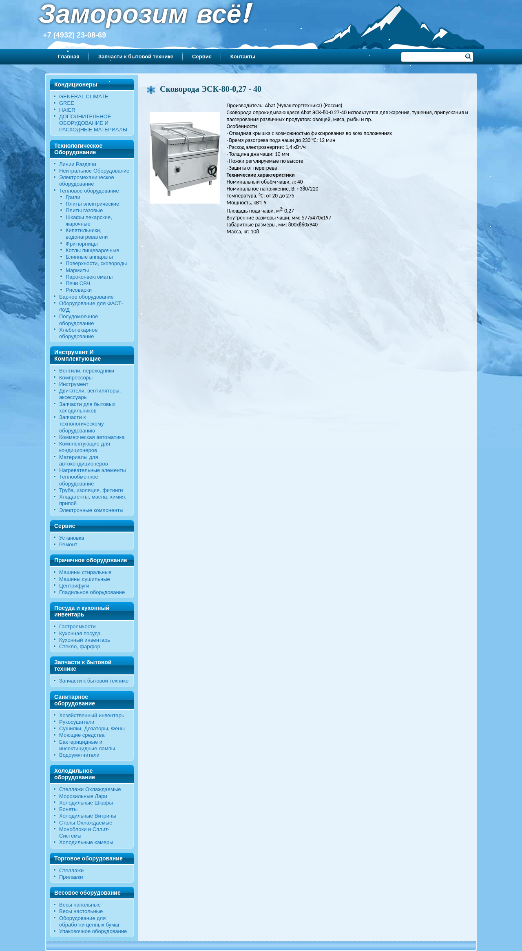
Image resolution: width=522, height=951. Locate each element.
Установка (71, 538)
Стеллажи (71, 870)
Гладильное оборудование (92, 592)
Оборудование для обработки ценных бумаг (89, 921)
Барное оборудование (86, 297)
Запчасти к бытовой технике (135, 56)
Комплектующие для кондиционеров (84, 447)
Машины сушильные (84, 579)
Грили (73, 197)
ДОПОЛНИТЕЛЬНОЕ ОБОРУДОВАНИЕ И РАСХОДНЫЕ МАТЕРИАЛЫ (93, 123)
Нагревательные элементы (92, 470)
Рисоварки (79, 290)
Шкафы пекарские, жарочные (89, 220)
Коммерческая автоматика (91, 437)
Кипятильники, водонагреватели (87, 233)
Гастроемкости (77, 626)
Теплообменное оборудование (78, 480)
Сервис (202, 56)
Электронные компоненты (91, 510)
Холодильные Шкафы (86, 803)
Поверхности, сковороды (96, 263)
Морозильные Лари (83, 796)
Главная (69, 56)
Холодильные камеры (86, 842)
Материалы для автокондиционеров (83, 460)
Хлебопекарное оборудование (78, 333)
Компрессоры (76, 378)
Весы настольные (81, 911)
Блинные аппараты (89, 257)
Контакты (242, 56)
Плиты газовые (84, 210)
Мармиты (77, 270)
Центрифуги (74, 586)
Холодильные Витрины (87, 816)
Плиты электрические (92, 204)
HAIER (67, 110)
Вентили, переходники (86, 371)
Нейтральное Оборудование (94, 171)
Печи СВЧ (78, 283)
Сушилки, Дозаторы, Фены (92, 728)
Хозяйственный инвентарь (91, 715)
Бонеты (68, 809)
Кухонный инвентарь (84, 640)
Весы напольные (80, 905)
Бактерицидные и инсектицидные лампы (87, 745)
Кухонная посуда (80, 633)
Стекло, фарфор (79, 646)
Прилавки (71, 877)
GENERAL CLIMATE (83, 96)
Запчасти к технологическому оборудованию (81, 424)
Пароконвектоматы (89, 277)
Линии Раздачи (77, 164)
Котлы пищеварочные (92, 250)
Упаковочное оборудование (93, 931)
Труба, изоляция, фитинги (91, 490)
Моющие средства (81, 735)
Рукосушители (76, 722)
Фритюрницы (82, 244)
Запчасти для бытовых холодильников (87, 407)
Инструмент (73, 384)
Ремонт (68, 544)
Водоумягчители (79, 755)
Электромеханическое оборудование (86, 180)
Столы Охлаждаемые (85, 823)
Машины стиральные (85, 572)
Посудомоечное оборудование (78, 319)
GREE (66, 103)
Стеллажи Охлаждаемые (90, 789)
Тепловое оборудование (89, 191)
